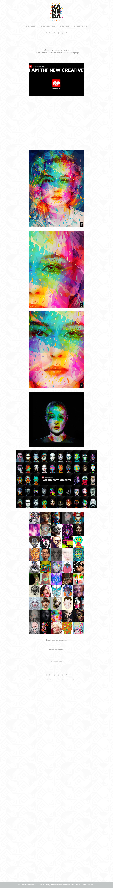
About (31, 26)
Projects (48, 26)
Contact (80, 26)
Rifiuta (90, 885)
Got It (84, 885)
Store (64, 26)
